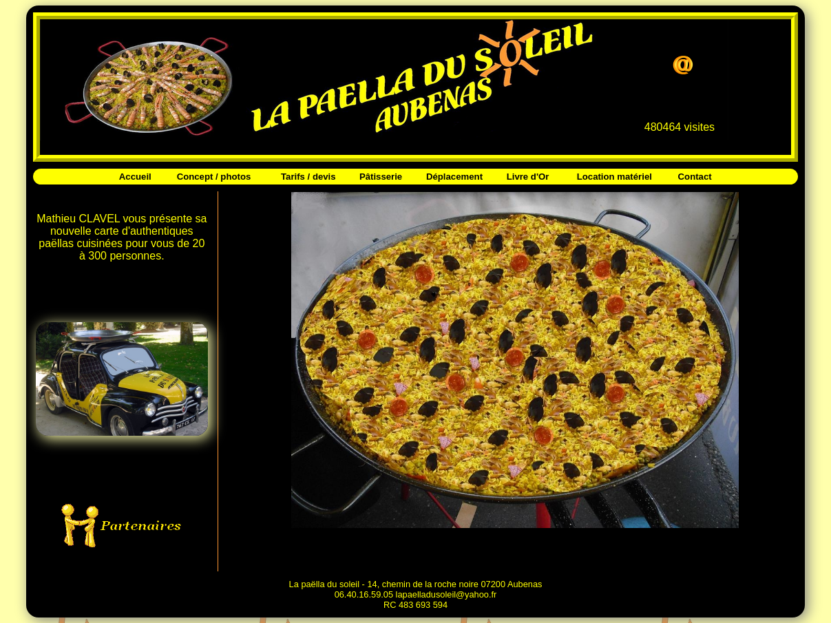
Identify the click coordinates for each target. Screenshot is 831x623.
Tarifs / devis (308, 176)
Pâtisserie (380, 176)
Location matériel (614, 176)
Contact (695, 176)
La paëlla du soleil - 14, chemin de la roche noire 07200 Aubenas (416, 584)
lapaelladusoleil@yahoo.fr (446, 594)
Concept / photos (214, 176)
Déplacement (454, 176)
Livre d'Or (528, 176)
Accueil (135, 176)
